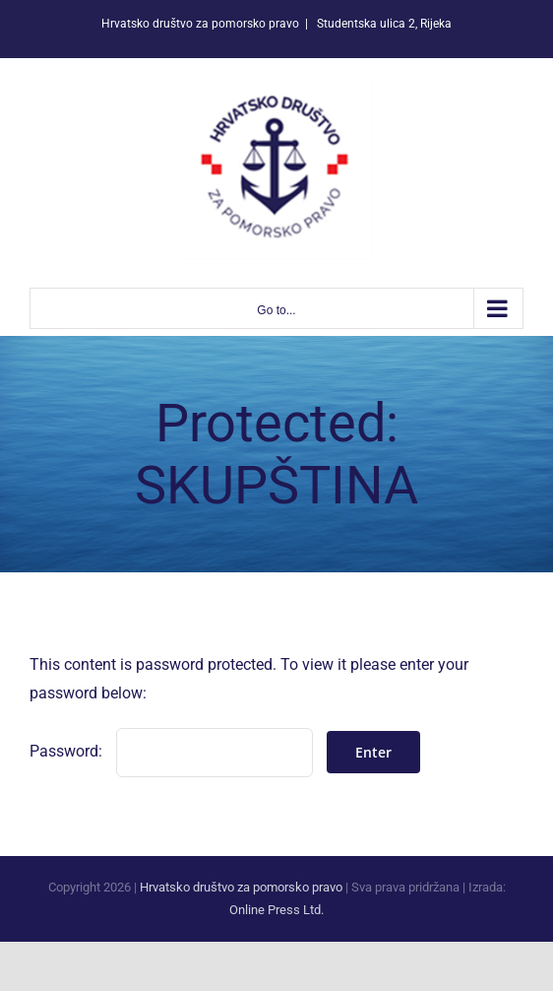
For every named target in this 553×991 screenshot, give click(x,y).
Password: (171, 751)
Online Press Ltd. (276, 909)
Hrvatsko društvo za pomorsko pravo (241, 887)
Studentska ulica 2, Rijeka (383, 24)
